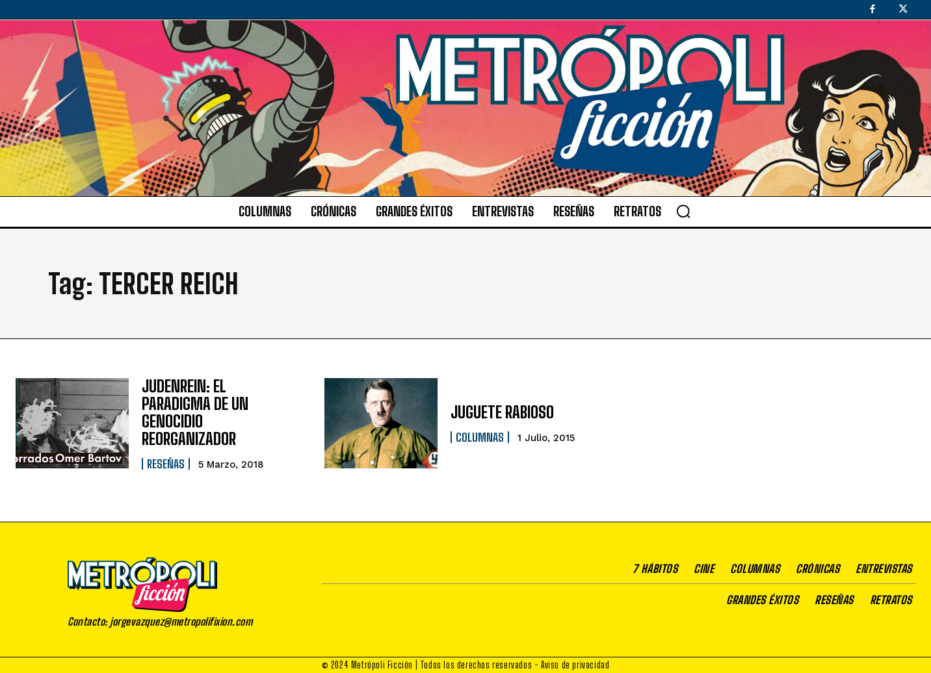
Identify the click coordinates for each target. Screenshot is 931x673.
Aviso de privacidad (575, 663)
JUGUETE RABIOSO (502, 412)
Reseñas (166, 454)
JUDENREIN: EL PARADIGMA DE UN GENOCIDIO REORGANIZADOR (219, 412)
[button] (683, 211)
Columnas (480, 437)
